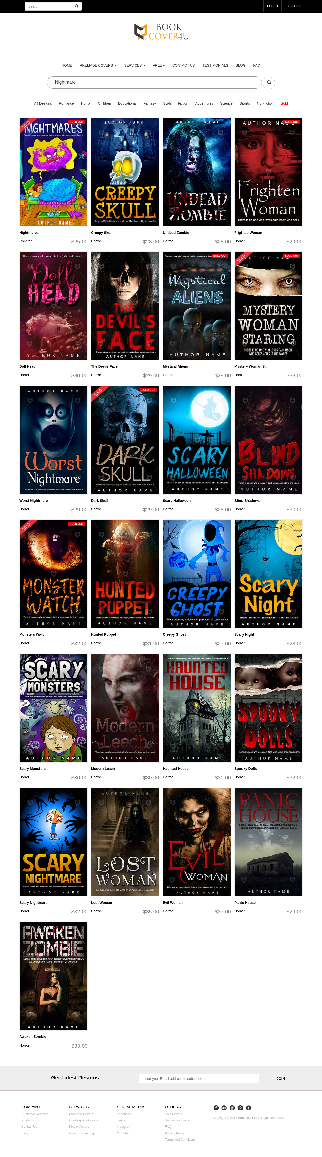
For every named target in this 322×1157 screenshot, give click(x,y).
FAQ (256, 65)
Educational (127, 103)
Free (159, 65)
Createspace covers (83, 1120)
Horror (86, 103)
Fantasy (149, 103)
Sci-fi (167, 103)
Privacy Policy (174, 1133)
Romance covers (177, 1120)
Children (104, 103)
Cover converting (81, 1133)
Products (27, 1120)
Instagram (124, 1127)
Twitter (121, 1120)
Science (226, 103)
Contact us (183, 65)
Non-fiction (265, 103)
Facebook (124, 1114)
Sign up (293, 6)
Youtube (123, 1133)
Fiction (183, 103)
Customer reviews (34, 1114)
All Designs (43, 103)
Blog (241, 65)
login (272, 6)
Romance (66, 103)
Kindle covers (79, 1127)
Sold (284, 103)
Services (134, 65)
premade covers (98, 65)
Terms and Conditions (180, 1139)
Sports (245, 103)
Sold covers (173, 1114)
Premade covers (81, 1114)
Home (67, 65)
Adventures (204, 103)
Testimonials (215, 65)
